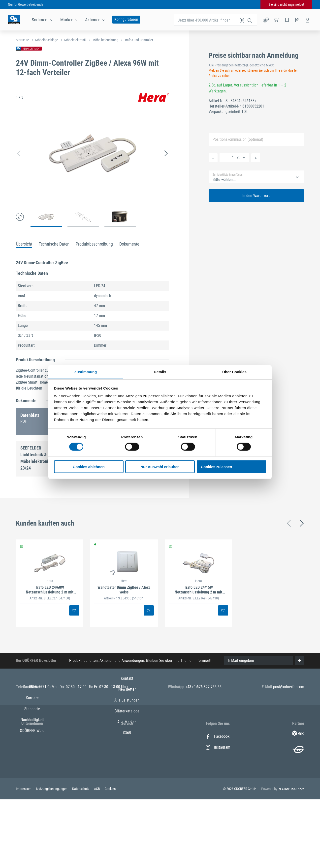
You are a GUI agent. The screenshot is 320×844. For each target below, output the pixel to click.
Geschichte (32, 736)
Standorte (32, 758)
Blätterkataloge (127, 769)
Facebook (217, 736)
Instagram (218, 747)
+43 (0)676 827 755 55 (203, 686)
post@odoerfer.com (288, 686)
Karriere (32, 747)
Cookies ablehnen (88, 467)
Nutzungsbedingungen (52, 832)
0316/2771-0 (39, 686)
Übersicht (24, 244)
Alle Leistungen (126, 758)
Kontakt (127, 736)
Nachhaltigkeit (32, 769)
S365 (127, 790)
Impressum (24, 832)
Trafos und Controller (139, 40)
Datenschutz (81, 832)
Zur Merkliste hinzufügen (228, 174)
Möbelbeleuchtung (105, 40)
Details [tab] (160, 372)
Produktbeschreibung (94, 244)
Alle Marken (126, 780)
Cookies (110, 832)
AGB (97, 832)
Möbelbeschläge (46, 40)
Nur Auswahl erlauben (160, 467)
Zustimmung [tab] (85, 372)
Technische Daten (54, 244)
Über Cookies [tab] (234, 372)
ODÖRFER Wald (32, 780)
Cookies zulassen (216, 467)
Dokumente (129, 244)
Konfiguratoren (126, 19)
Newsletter (127, 747)
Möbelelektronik (75, 40)
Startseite (22, 40)
